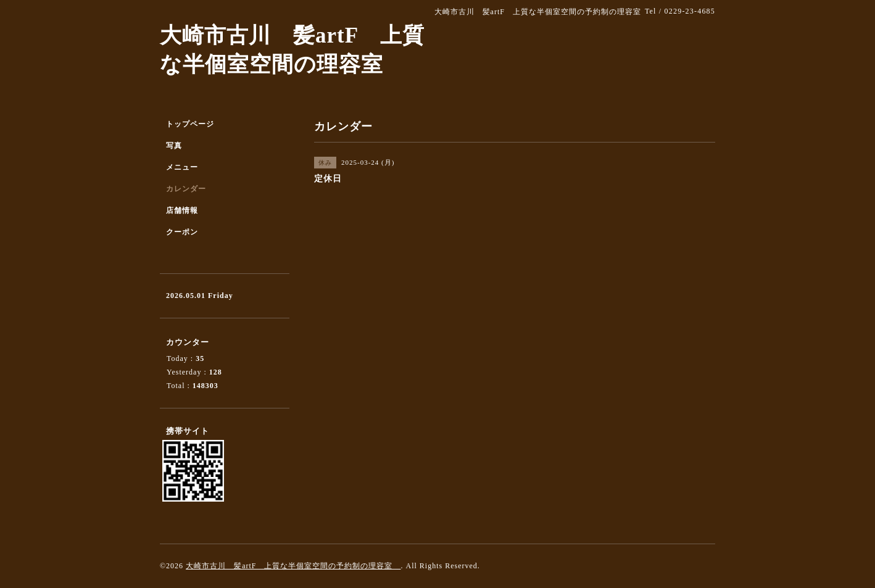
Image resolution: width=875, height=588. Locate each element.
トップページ (190, 124)
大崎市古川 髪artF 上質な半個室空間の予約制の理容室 (293, 565)
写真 (174, 145)
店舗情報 (182, 210)
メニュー (182, 167)
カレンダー (186, 188)
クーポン (182, 232)
